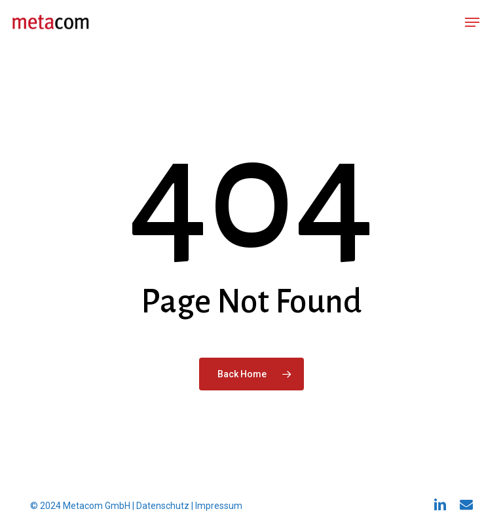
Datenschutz (162, 505)
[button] (472, 22)
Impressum (218, 505)
